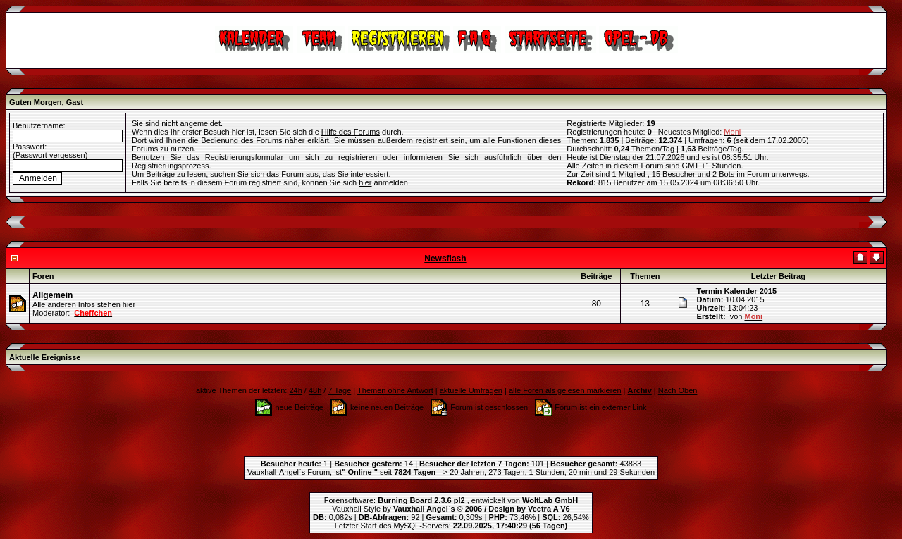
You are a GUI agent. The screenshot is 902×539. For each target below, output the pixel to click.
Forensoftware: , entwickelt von (451, 500)
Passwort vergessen (50, 155)
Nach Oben (678, 390)
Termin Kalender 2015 (737, 291)
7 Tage (339, 390)
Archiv (640, 390)
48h (315, 390)
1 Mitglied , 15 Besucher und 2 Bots (674, 174)
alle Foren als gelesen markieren (565, 390)
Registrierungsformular (244, 157)
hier (365, 182)
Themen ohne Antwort (395, 390)
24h (295, 390)
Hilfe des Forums (350, 132)
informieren (423, 157)
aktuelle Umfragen (471, 390)
